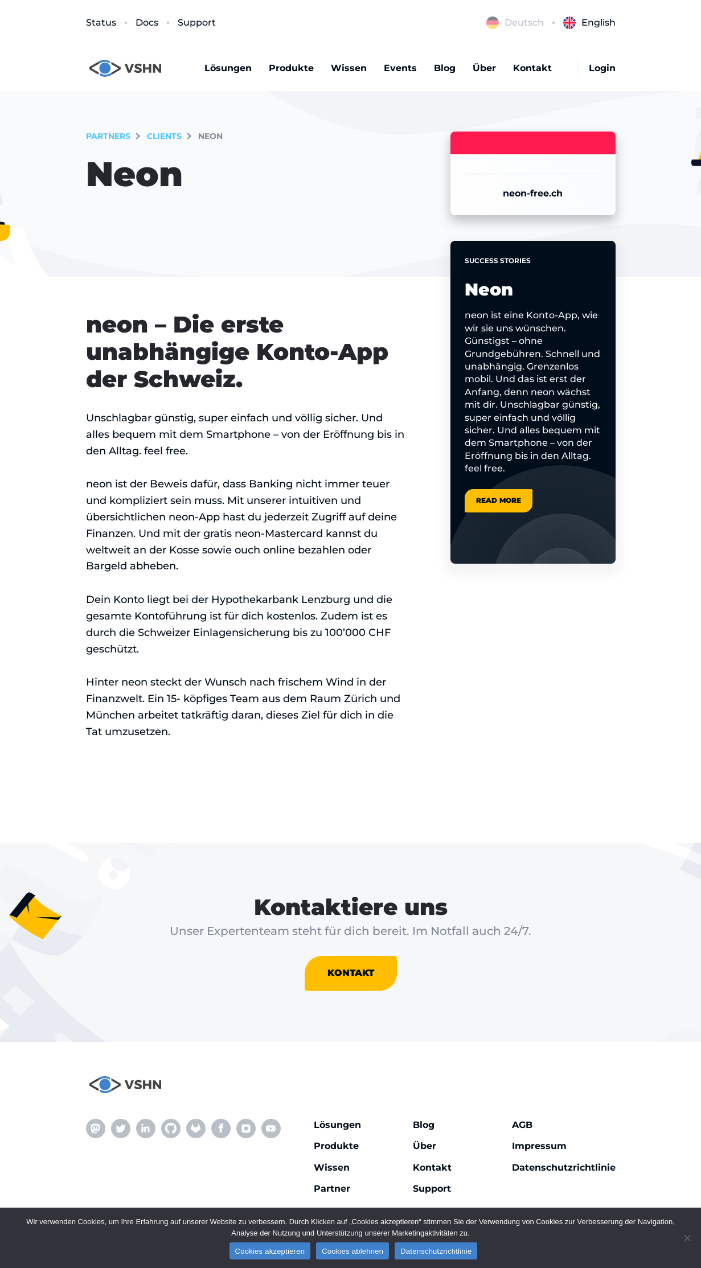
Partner (332, 1188)
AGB (522, 1124)
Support (197, 22)
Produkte (291, 68)
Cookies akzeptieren (270, 1251)
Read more (498, 500)
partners (108, 136)
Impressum (539, 1145)
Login (602, 68)
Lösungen (228, 68)
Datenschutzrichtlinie (564, 1167)
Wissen (349, 68)
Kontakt (532, 68)
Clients (164, 136)
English (589, 23)
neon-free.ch (533, 193)
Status (101, 22)
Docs (147, 22)
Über (484, 68)
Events (400, 68)
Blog (445, 68)
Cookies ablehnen (352, 1251)
